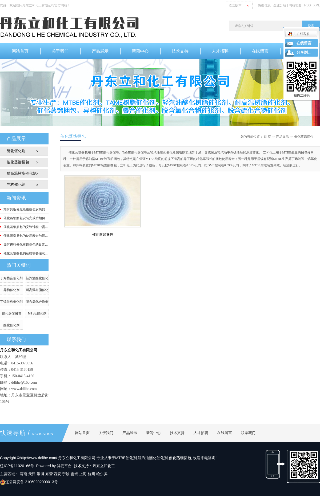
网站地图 (295, 5)
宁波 (66, 474)
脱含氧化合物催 (37, 302)
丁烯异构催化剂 (11, 302)
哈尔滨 (101, 474)
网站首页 (20, 51)
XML (316, 5)
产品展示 (100, 51)
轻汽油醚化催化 (37, 278)
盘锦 (74, 474)
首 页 (267, 137)
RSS (307, 5)
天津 (32, 474)
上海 (83, 474)
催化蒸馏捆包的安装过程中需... (25, 227)
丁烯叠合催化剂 (11, 278)
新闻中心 (140, 51)
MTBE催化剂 (37, 313)
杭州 (91, 474)
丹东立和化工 (104, 466)
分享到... (304, 52)
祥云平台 (64, 466)
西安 (57, 474)
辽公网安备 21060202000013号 (29, 482)
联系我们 (248, 433)
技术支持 (180, 51)
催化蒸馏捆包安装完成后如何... (25, 218)
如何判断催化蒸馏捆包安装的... (25, 209)
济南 (23, 474)
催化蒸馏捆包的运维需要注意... (25, 253)
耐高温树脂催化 (37, 290)
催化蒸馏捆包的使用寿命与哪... (25, 236)
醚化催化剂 (16, 151)
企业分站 (279, 5)
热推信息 (264, 5)
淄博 (40, 474)
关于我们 (60, 51)
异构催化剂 (16, 185)
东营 (49, 474)
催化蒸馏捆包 (18, 162)
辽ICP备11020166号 (17, 466)
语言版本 (235, 5)
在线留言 (260, 51)
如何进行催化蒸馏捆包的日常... (25, 244)
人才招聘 (220, 51)
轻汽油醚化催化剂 (153, 458)
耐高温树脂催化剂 (22, 173)
